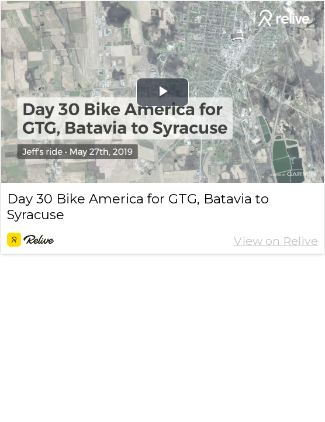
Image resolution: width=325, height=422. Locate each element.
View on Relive (276, 241)
